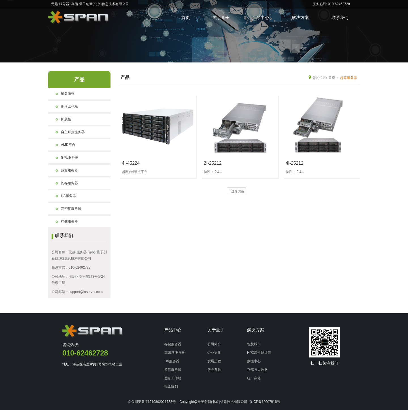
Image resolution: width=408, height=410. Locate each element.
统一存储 (254, 378)
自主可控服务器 (68, 132)
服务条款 (214, 370)
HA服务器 (64, 196)
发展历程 (214, 361)
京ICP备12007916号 (264, 402)
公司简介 (214, 344)
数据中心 (254, 361)
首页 (185, 17)
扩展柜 (61, 119)
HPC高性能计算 (259, 353)
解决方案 (300, 17)
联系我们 (340, 17)
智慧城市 (254, 344)
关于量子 (221, 17)
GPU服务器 (65, 157)
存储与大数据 (257, 370)
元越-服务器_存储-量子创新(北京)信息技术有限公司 (90, 4)
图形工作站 (65, 106)
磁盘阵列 (63, 93)
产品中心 (260, 17)
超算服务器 (65, 170)
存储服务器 (65, 221)
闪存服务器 (65, 183)
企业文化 (214, 353)
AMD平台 (63, 145)
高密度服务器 (66, 208)
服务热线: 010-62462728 (331, 4)
